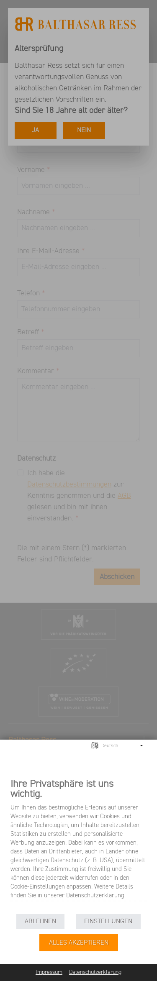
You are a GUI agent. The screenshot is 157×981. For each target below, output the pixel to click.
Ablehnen (40, 921)
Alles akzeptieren (78, 943)
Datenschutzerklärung (95, 972)
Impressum (49, 972)
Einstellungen (108, 921)
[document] (78, 845)
